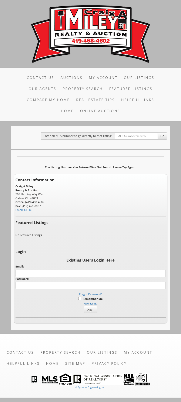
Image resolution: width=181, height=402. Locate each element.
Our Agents (42, 88)
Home (67, 111)
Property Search (83, 88)
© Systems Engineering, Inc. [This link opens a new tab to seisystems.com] (90, 387)
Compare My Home (48, 99)
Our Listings (139, 77)
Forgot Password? (90, 294)
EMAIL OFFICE (24, 210)
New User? (90, 304)
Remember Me (90, 299)
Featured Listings (130, 88)
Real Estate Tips (95, 99)
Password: (23, 279)
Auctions (71, 77)
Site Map (75, 363)
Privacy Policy (109, 363)
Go (162, 136)
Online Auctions (100, 111)
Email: (20, 266)
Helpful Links (137, 99)
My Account (103, 77)
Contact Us (40, 77)
